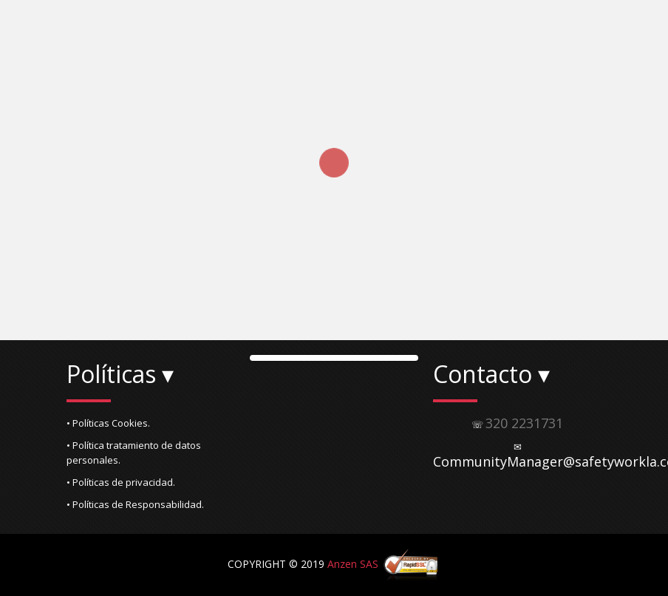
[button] (151, 423)
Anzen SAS (352, 564)
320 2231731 (524, 423)
